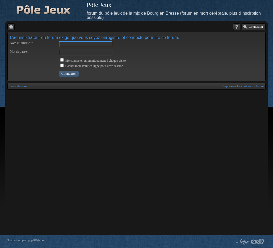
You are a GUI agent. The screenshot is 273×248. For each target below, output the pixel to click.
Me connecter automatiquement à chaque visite (93, 60)
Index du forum (19, 86)
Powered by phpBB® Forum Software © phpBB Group (258, 241)
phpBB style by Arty (242, 241)
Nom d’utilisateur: (21, 43)
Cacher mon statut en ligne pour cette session (91, 66)
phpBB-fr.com (37, 240)
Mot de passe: (19, 51)
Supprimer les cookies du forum (243, 86)
